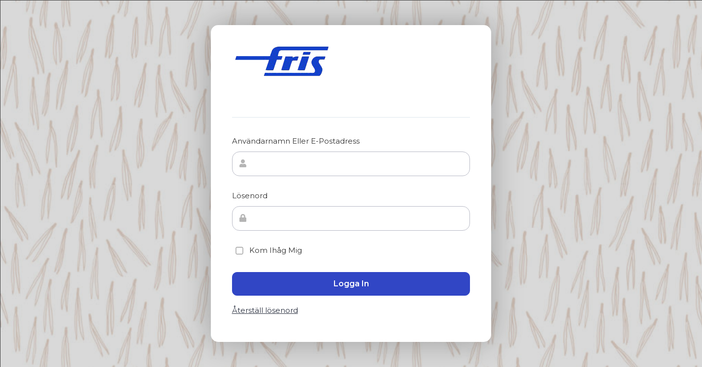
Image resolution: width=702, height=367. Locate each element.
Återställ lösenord (265, 310)
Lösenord (249, 195)
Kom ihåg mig (267, 250)
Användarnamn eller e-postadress (296, 141)
